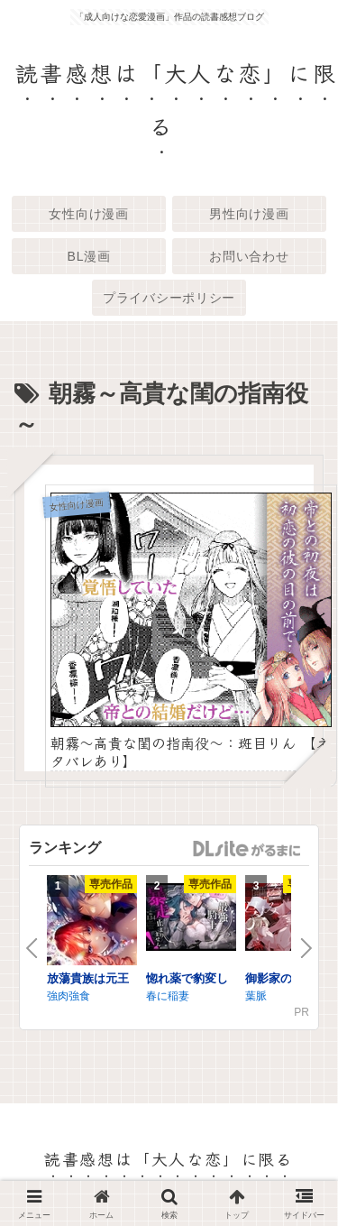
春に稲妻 (167, 996)
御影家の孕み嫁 (286, 978)
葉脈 (256, 996)
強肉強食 (68, 996)
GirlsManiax (246, 849)
